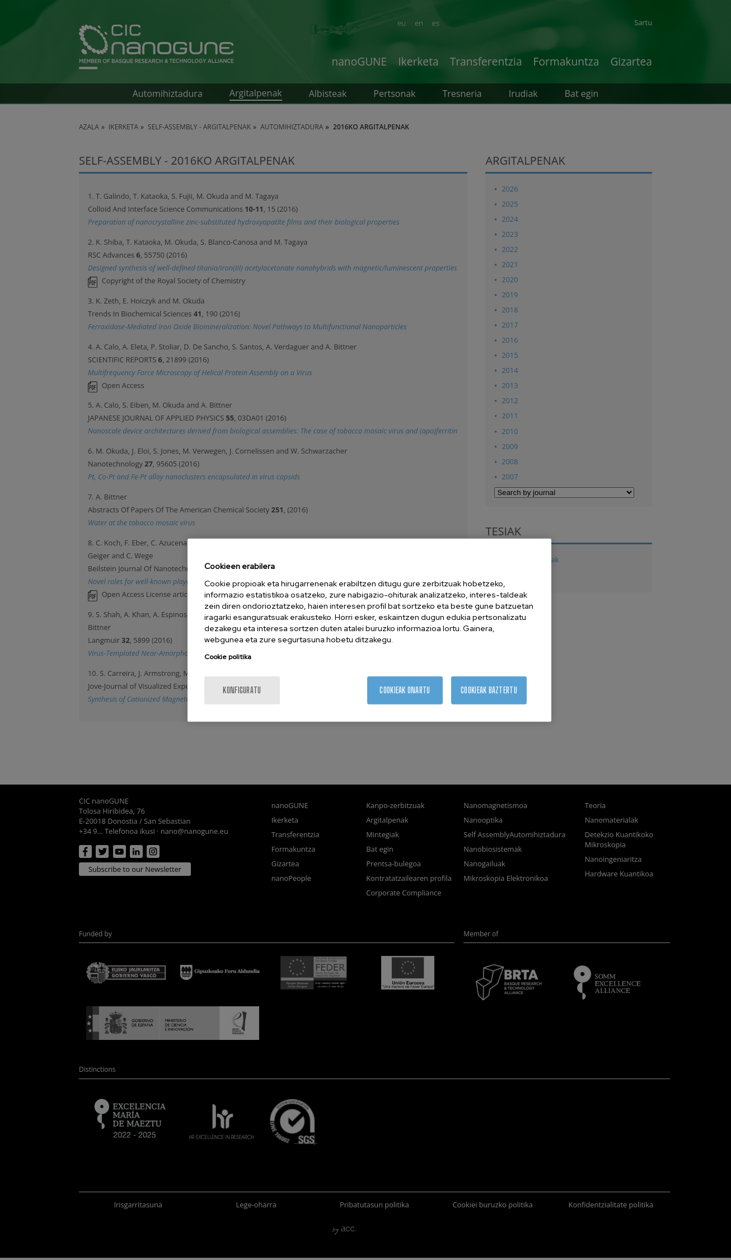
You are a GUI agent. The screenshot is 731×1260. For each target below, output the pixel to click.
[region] (369, 630)
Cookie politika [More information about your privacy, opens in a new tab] (227, 656)
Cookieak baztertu (489, 689)
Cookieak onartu (404, 689)
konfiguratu (242, 689)
